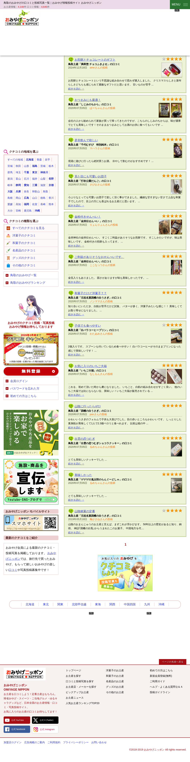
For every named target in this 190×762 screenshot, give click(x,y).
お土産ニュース (75, 697)
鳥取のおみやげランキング (27, 282)
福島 (34, 165)
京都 (51, 185)
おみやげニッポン (22, 17)
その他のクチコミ (24, 265)
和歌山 (36, 191)
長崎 (42, 204)
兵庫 (18, 191)
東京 (34, 172)
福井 (34, 178)
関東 (60, 604)
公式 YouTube (17, 720)
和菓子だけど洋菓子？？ (91, 293)
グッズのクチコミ (24, 257)
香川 (51, 197)
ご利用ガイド (157, 681)
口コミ (13, 569)
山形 (26, 165)
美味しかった (83, 475)
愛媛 (10, 204)
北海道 (30, 159)
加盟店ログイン (13, 742)
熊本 (51, 204)
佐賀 (34, 204)
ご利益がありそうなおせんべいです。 (99, 256)
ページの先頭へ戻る (172, 662)
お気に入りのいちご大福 (91, 366)
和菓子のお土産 (115, 675)
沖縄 (37, 210)
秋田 (18, 165)
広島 (26, 197)
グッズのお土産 (115, 686)
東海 (98, 604)
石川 (26, 178)
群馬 (10, 172)
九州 (147, 604)
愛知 (26, 185)
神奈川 (44, 172)
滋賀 (42, 185)
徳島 (42, 197)
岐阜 (10, 185)
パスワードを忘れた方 (24, 388)
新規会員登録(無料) (161, 675)
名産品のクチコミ (24, 250)
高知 (18, 204)
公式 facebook (18, 729)
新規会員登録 (31, 371)
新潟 (10, 178)
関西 (112, 604)
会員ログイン (19, 381)
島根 (10, 197)
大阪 (10, 191)
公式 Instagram (47, 729)
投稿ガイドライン (160, 692)
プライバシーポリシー (76, 742)
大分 (10, 210)
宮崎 (18, 210)
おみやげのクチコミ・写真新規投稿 (31, 348)
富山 (18, 178)
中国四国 (130, 604)
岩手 (47, 159)
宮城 (10, 165)
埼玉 (18, 172)
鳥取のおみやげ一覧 (23, 275)
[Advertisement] (73, 32)
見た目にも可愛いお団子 (91, 176)
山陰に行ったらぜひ (88, 406)
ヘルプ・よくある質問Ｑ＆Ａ (166, 686)
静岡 (18, 185)
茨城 (42, 165)
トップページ (73, 670)
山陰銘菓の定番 (85, 511)
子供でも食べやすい (88, 325)
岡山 (18, 197)
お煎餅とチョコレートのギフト (95, 59)
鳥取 (45, 191)
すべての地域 (15, 159)
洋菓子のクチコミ (24, 235)
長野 (51, 178)
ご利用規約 (54, 742)
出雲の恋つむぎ (85, 438)
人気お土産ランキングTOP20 (82, 703)
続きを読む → (76, 88)
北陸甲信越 (79, 604)
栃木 (51, 165)
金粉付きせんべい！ (88, 216)
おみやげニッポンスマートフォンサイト (31, 523)
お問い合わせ (99, 742)
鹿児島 (28, 210)
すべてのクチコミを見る (28, 228)
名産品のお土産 (115, 681)
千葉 (26, 172)
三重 (34, 185)
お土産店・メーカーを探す (81, 686)
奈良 (26, 191)
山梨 (42, 178)
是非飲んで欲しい (86, 140)
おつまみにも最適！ (88, 99)
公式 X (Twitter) (46, 720)
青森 (39, 159)
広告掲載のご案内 (34, 742)
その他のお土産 (115, 692)
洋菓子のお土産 (115, 670)
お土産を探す (73, 675)
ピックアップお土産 (77, 692)
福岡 (26, 204)
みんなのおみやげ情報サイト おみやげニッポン (25, 674)
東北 (46, 604)
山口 (34, 197)
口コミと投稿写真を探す (80, 681)
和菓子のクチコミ (24, 242)
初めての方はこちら (23, 395)
